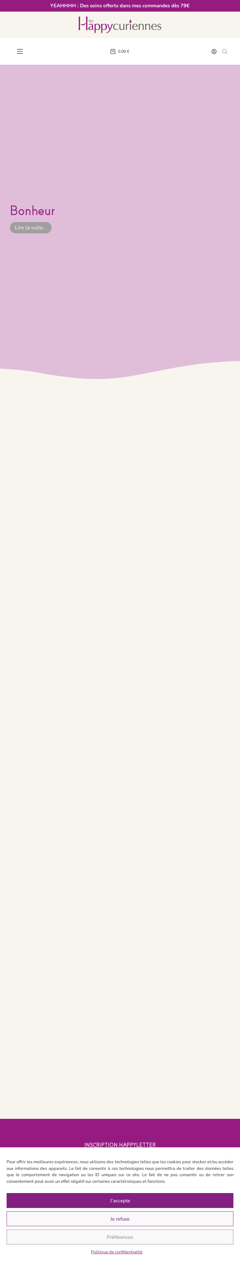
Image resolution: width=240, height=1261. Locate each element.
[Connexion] (214, 51)
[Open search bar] (224, 51)
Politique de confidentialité (116, 1252)
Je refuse (120, 1219)
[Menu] (20, 51)
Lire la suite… (31, 227)
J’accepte (120, 1200)
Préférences (120, 1237)
